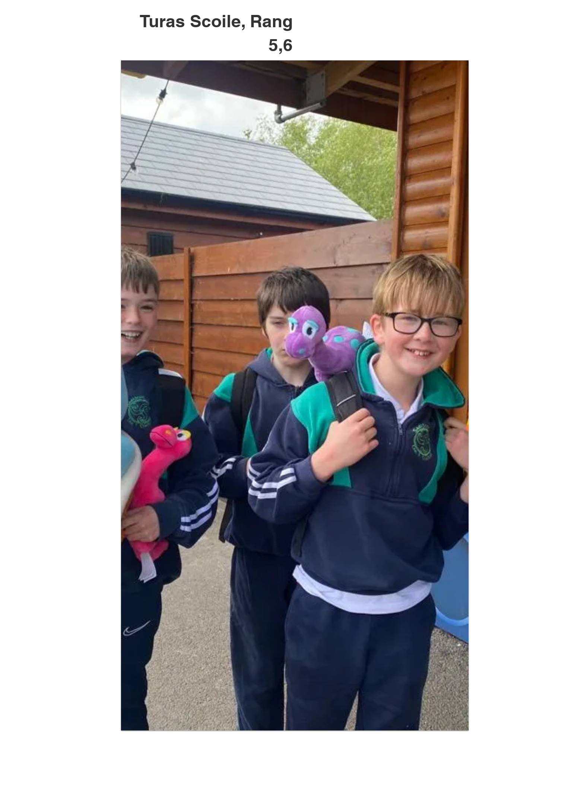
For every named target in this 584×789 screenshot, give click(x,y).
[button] (295, 395)
